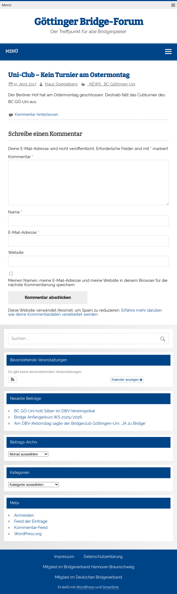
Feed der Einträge (31, 521)
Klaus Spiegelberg (61, 84)
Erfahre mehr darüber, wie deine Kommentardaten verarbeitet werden (85, 312)
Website (16, 253)
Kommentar (20, 157)
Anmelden (24, 515)
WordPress (85, 587)
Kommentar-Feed (31, 527)
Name (15, 212)
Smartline (111, 587)
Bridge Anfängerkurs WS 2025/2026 (48, 417)
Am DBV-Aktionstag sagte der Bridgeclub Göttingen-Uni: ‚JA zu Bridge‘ (80, 423)
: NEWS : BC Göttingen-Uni (111, 84)
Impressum (64, 557)
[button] (12, 379)
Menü (6, 5)
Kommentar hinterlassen (36, 114)
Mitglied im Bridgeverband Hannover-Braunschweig (88, 567)
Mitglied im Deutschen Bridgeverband (88, 577)
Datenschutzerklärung (103, 557)
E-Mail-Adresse (23, 233)
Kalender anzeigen (127, 380)
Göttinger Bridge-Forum (88, 21)
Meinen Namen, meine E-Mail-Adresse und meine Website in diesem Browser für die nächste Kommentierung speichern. (87, 283)
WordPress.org (28, 533)
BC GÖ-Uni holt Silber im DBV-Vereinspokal (54, 410)
